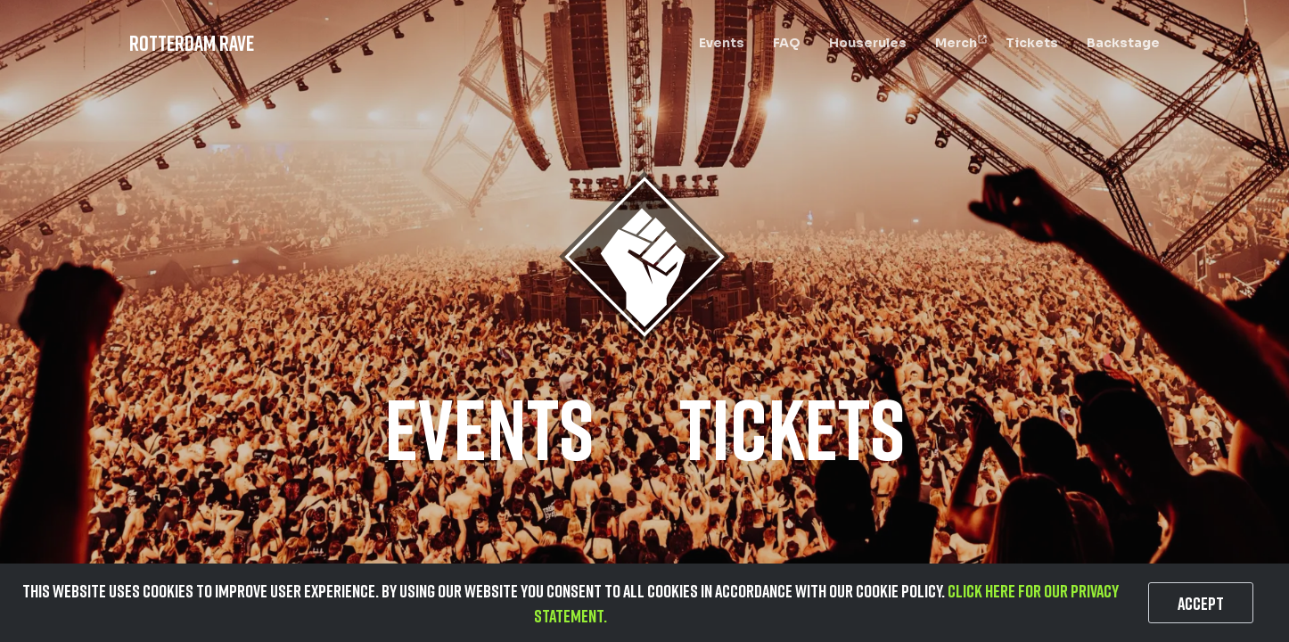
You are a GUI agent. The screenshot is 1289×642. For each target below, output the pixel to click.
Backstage (1123, 43)
